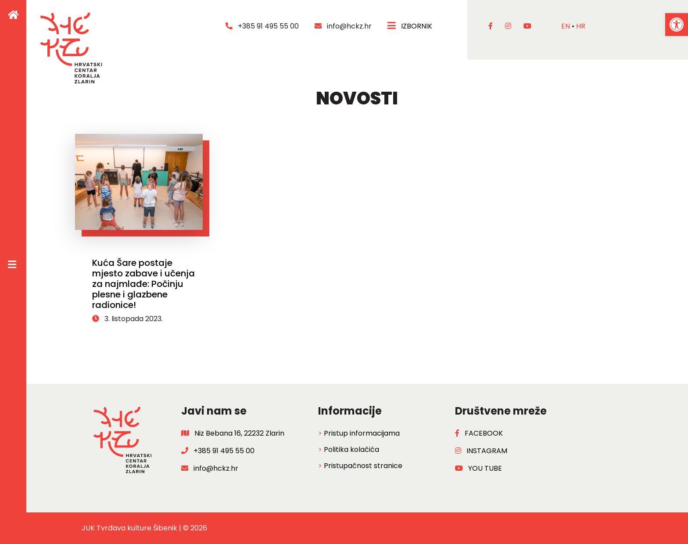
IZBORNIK (410, 26)
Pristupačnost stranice (363, 466)
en (565, 26)
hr (580, 26)
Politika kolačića (351, 449)
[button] (676, 24)
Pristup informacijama (362, 433)
